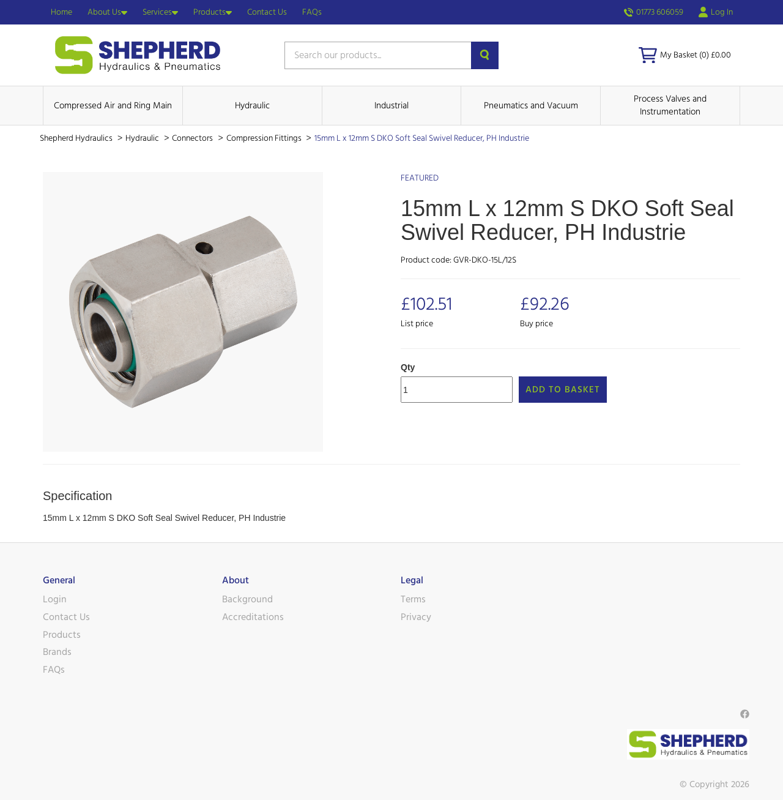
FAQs (312, 12)
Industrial (391, 105)
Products (212, 12)
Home (61, 12)
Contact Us (267, 12)
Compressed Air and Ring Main (113, 105)
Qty (408, 367)
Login (55, 599)
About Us (107, 12)
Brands (57, 652)
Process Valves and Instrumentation (670, 105)
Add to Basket (562, 389)
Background (247, 599)
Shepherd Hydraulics (77, 138)
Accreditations (253, 617)
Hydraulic (252, 105)
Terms (413, 599)
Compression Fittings (264, 138)
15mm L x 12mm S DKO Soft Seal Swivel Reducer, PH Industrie (421, 138)
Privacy (416, 617)
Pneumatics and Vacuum (531, 105)
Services (160, 12)
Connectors (193, 138)
